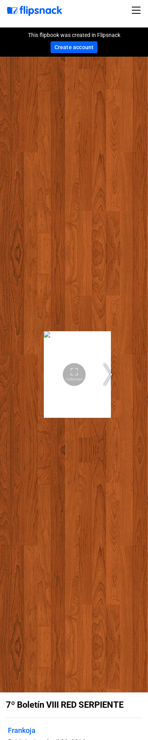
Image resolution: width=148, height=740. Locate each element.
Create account (74, 47)
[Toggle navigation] (137, 10)
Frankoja (22, 730)
